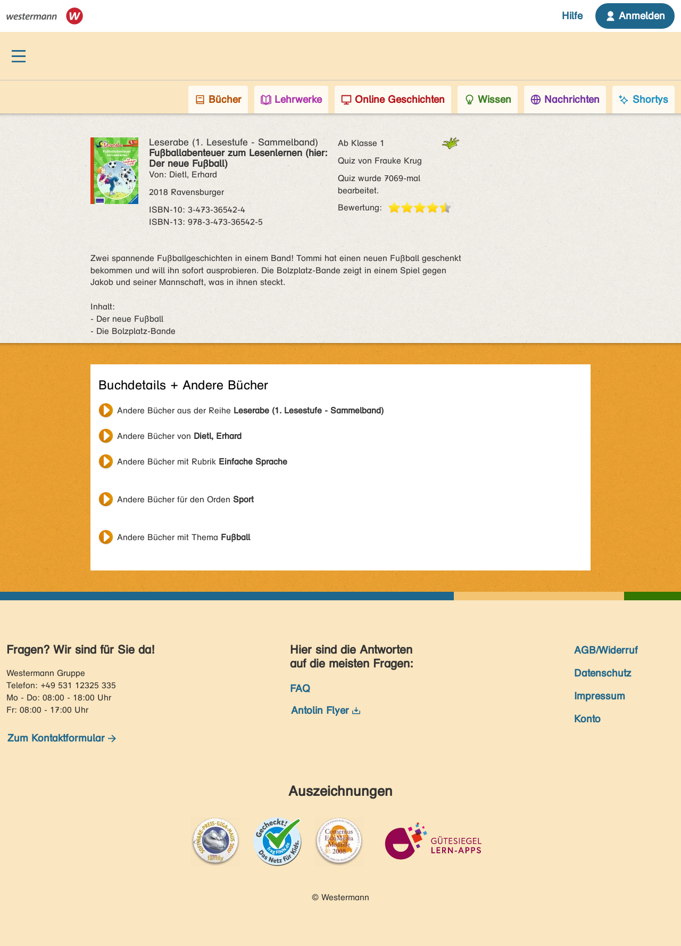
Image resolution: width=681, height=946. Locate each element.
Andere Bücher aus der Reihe (250, 410)
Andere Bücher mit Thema (183, 537)
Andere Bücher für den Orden (185, 499)
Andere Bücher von (179, 436)
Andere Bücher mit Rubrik (202, 461)
